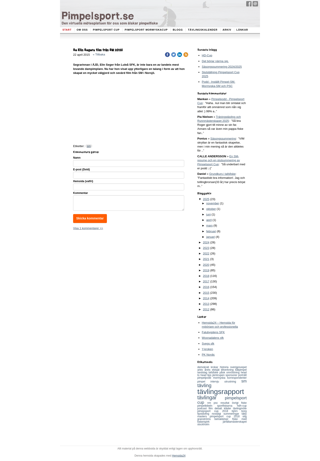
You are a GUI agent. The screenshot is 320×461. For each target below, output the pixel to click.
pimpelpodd (205, 377)
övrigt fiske (239, 402)
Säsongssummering (223, 138)
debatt (219, 408)
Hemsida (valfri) (83, 181)
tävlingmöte (240, 408)
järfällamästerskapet (235, 421)
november (212, 203)
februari (211, 231)
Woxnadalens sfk (213, 337)
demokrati (204, 367)
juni (208, 214)
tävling (204, 385)
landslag (202, 372)
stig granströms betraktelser (222, 418)
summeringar (233, 413)
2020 (206, 264)
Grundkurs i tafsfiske (222, 173)
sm (89, 146)
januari (210, 236)
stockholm (203, 424)
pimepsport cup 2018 (214, 411)
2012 (206, 309)
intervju (217, 381)
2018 (206, 276)
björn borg (239, 411)
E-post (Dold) (81, 169)
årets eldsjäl (212, 369)
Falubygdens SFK (213, 332)
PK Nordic (208, 354)
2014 (206, 298)
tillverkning (228, 369)
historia (225, 367)
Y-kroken (207, 349)
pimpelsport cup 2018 (226, 416)
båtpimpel (241, 369)
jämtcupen (218, 375)
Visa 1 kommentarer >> (88, 228)
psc (217, 402)
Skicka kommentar (90, 218)
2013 (206, 303)
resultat (226, 402)
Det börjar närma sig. (215, 61)
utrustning (232, 381)
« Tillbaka (99, 54)
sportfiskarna (227, 405)
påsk (223, 372)
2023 (206, 248)
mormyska (220, 377)
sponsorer (232, 375)
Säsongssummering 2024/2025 (222, 66)
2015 (206, 292)
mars (209, 225)
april (209, 220)
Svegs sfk (208, 343)
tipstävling (204, 413)
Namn (76, 157)
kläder (228, 408)
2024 (206, 242)
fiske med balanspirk (222, 420)
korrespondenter (237, 377)
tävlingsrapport (220, 392)
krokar (215, 367)
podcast (203, 408)
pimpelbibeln (207, 405)
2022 (206, 253)
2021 (206, 259)
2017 (206, 281)
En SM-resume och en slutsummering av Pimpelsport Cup (218, 160)
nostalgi (218, 413)
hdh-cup (242, 405)
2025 (206, 199)
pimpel (203, 381)
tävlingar (211, 397)
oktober (211, 209)
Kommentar (80, 193)
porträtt (242, 375)
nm (210, 402)
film (212, 408)
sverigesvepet (238, 367)
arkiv (200, 369)
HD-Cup (207, 55)
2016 (206, 287)
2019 (206, 270)
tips (209, 375)
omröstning (233, 372)
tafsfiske (213, 372)
